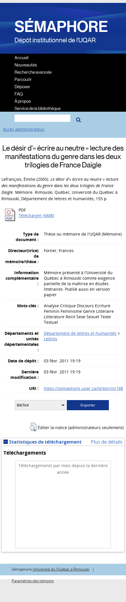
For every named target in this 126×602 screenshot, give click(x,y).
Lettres (50, 338)
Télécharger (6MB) (36, 215)
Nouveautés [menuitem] (26, 64)
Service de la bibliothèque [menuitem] (38, 108)
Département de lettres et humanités (80, 333)
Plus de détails (107, 442)
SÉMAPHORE (61, 26)
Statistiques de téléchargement (42, 442)
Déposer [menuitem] (22, 86)
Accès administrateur (23, 129)
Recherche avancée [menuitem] (33, 72)
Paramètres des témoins (33, 581)
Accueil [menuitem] (21, 57)
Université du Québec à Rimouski (61, 569)
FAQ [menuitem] (19, 93)
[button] (33, 427)
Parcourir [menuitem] (23, 79)
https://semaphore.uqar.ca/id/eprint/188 (83, 388)
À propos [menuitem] (23, 101)
